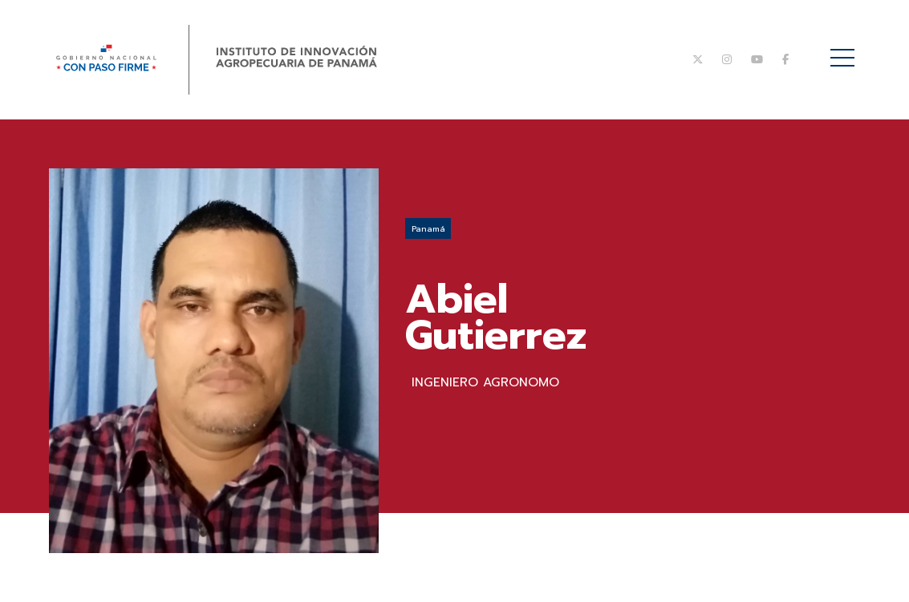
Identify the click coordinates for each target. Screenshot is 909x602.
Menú (845, 49)
